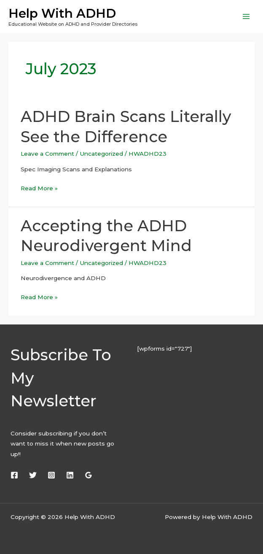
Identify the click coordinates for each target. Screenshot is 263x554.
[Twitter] (33, 475)
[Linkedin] (70, 475)
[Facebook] (14, 475)
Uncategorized (101, 153)
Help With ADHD (62, 13)
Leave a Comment (47, 153)
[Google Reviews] (88, 475)
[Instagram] (51, 475)
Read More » (39, 187)
